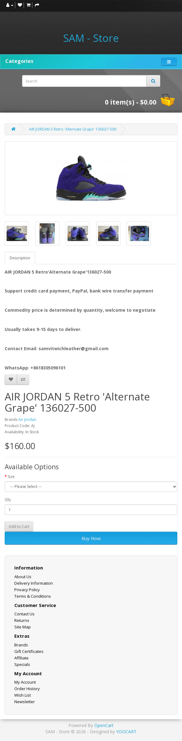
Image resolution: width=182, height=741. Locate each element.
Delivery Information (33, 583)
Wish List (22, 695)
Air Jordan (27, 419)
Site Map (22, 627)
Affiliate (21, 658)
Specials (22, 664)
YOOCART (126, 731)
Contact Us (24, 614)
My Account (25, 682)
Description (20, 258)
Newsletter (24, 701)
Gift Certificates (29, 651)
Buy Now (91, 538)
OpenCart (104, 725)
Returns (21, 620)
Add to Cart (19, 526)
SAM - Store (91, 38)
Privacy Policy (27, 589)
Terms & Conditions (32, 596)
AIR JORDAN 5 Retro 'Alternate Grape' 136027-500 (72, 129)
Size (11, 476)
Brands (21, 645)
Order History (27, 688)
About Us (22, 576)
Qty (8, 499)
